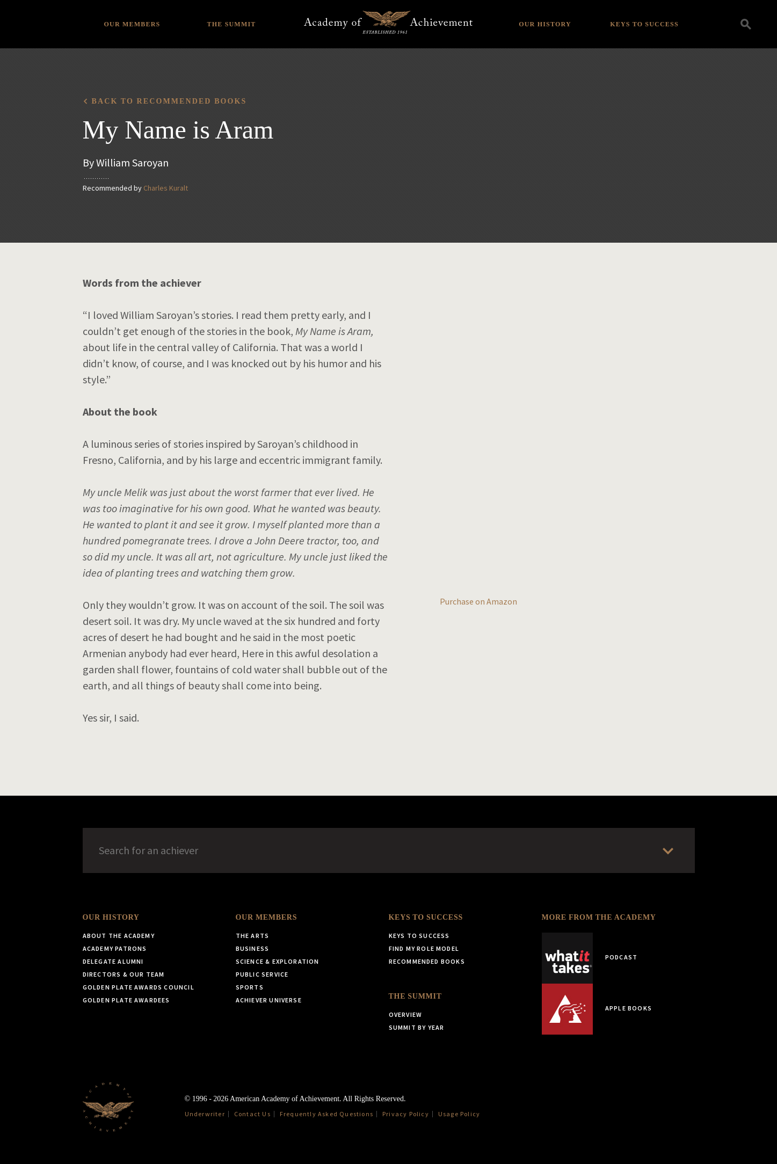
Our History (545, 24)
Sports (250, 987)
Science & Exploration (277, 961)
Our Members (132, 24)
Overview (406, 1014)
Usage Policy (459, 1114)
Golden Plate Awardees (126, 1000)
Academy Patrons (115, 948)
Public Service (262, 974)
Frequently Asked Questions (326, 1114)
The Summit (231, 24)
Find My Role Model (424, 948)
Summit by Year (417, 1027)
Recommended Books (427, 961)
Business (253, 948)
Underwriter (205, 1114)
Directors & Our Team (124, 974)
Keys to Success (644, 24)
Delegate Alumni (113, 961)
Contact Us (252, 1114)
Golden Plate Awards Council (138, 987)
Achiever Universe (269, 1000)
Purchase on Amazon (478, 601)
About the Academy (119, 936)
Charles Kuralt (165, 188)
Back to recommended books (169, 101)
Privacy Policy (405, 1114)
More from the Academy (599, 917)
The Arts (253, 936)
